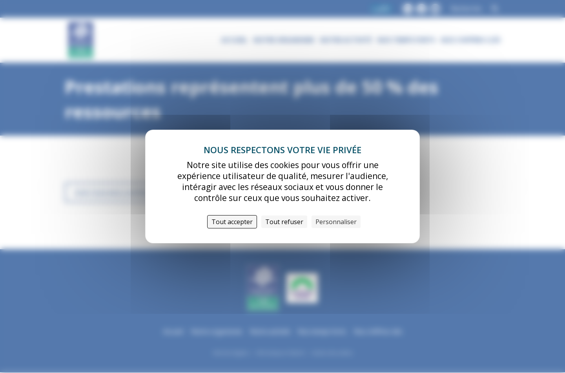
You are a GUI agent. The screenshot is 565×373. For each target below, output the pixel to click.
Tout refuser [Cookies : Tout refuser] (284, 221)
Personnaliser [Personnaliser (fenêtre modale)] (336, 221)
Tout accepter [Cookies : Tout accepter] (232, 221)
